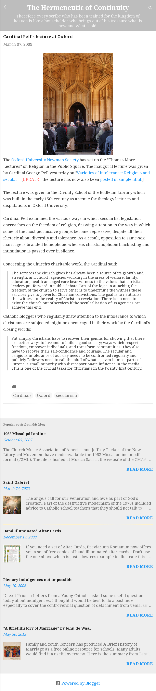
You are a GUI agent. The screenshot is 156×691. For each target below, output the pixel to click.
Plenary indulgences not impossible (38, 579)
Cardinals (22, 395)
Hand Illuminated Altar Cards (32, 531)
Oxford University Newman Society (45, 159)
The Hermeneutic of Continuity (78, 8)
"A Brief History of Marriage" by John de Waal (47, 628)
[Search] (150, 8)
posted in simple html (120, 179)
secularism (66, 395)
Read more (139, 469)
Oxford (43, 395)
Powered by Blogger (78, 683)
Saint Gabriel (16, 482)
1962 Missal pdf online (24, 434)
